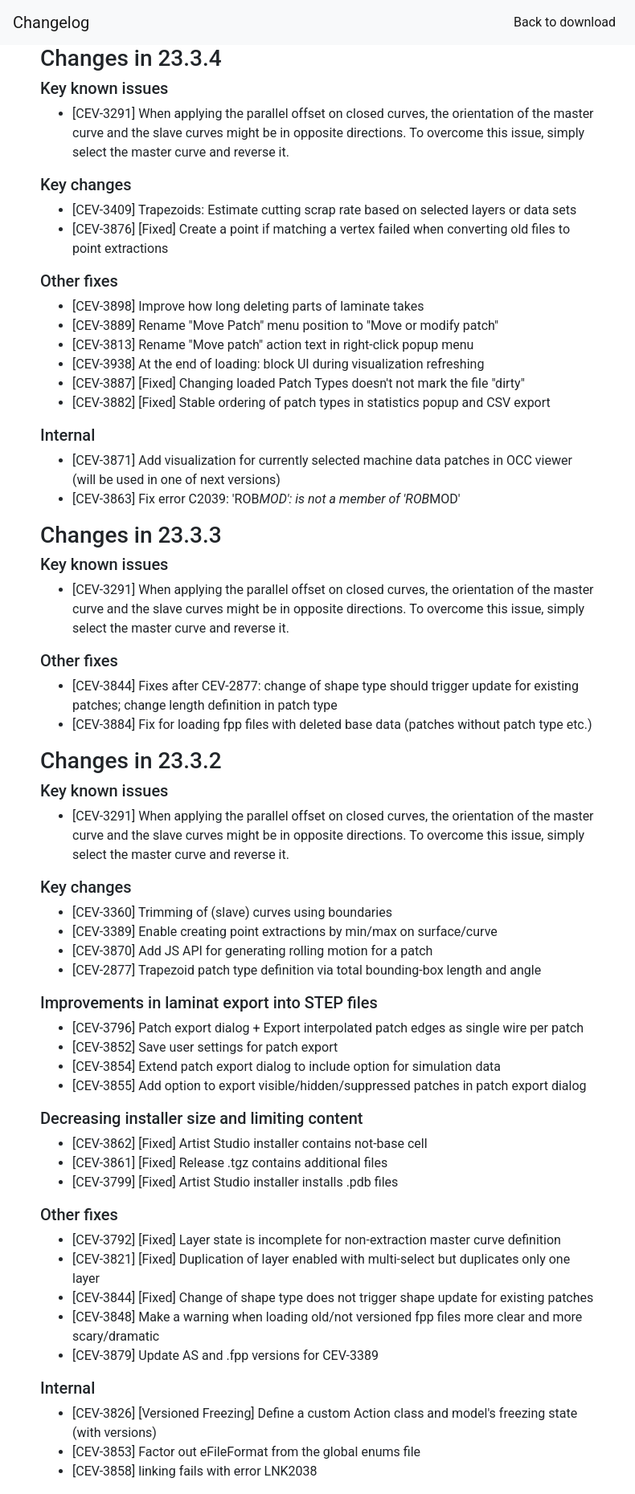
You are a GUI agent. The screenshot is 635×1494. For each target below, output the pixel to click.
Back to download (565, 22)
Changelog (51, 22)
